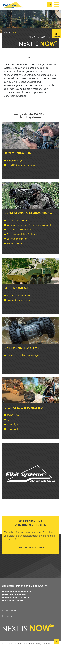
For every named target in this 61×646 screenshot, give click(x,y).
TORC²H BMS (14, 415)
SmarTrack (12, 429)
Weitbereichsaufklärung (20, 229)
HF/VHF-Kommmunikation (21, 165)
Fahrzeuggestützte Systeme (22, 234)
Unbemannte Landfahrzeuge (23, 355)
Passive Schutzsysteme (19, 300)
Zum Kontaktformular (30, 547)
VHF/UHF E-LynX (15, 160)
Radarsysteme (14, 243)
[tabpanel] (30, 21)
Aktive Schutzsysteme (18, 295)
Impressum (8, 616)
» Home (7, 32)
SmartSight (13, 424)
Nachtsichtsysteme (17, 220)
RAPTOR (11, 419)
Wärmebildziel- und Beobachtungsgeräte (29, 225)
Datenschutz (9, 610)
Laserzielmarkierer (17, 238)
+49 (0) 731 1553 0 (19, 597)
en (50, 4)
